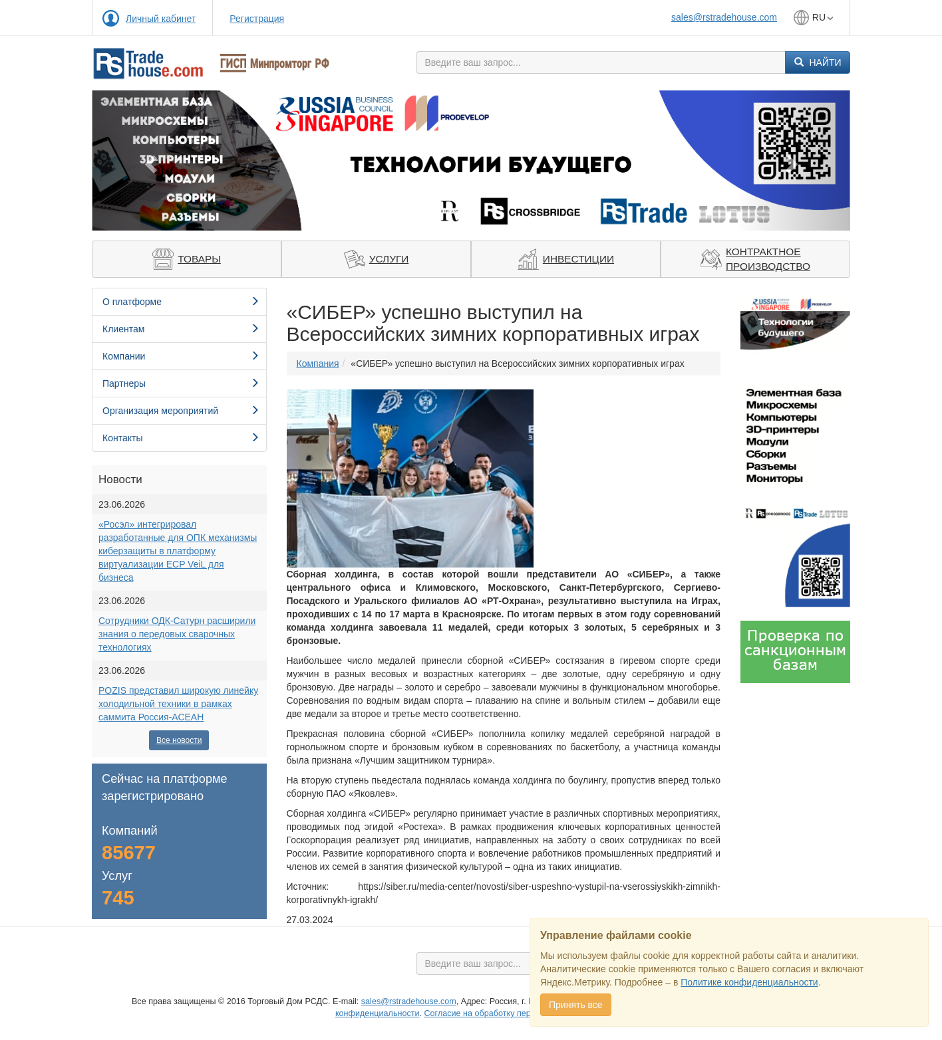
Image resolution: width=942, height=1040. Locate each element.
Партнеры (180, 383)
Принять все (576, 1004)
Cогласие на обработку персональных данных (514, 1013)
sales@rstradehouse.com (724, 17)
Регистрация (257, 18)
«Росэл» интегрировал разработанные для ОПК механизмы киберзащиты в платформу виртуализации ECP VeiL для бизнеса (177, 551)
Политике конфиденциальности (749, 982)
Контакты (180, 438)
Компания (318, 363)
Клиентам (180, 329)
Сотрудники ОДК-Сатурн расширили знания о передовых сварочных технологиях (176, 634)
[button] (149, 160)
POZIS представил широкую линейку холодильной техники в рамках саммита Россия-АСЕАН (178, 703)
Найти (818, 62)
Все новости (179, 740)
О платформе (180, 301)
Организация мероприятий (180, 410)
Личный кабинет (161, 18)
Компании (180, 356)
